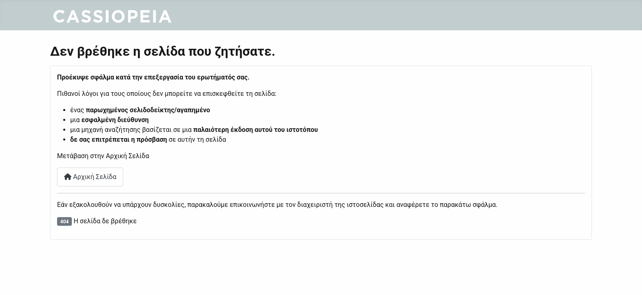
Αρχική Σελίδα (90, 177)
